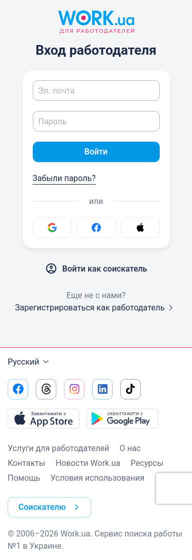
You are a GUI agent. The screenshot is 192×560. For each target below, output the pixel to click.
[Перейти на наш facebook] (18, 389)
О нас (130, 448)
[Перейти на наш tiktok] (130, 389)
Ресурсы (147, 463)
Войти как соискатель (96, 269)
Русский (30, 362)
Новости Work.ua (87, 463)
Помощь (24, 478)
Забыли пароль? (64, 178)
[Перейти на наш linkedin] (102, 389)
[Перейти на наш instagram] (74, 389)
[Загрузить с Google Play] (122, 418)
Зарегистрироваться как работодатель (96, 307)
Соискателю (50, 507)
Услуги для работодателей (59, 448)
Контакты (26, 463)
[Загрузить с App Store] (43, 418)
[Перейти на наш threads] (46, 389)
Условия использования (97, 478)
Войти (96, 151)
